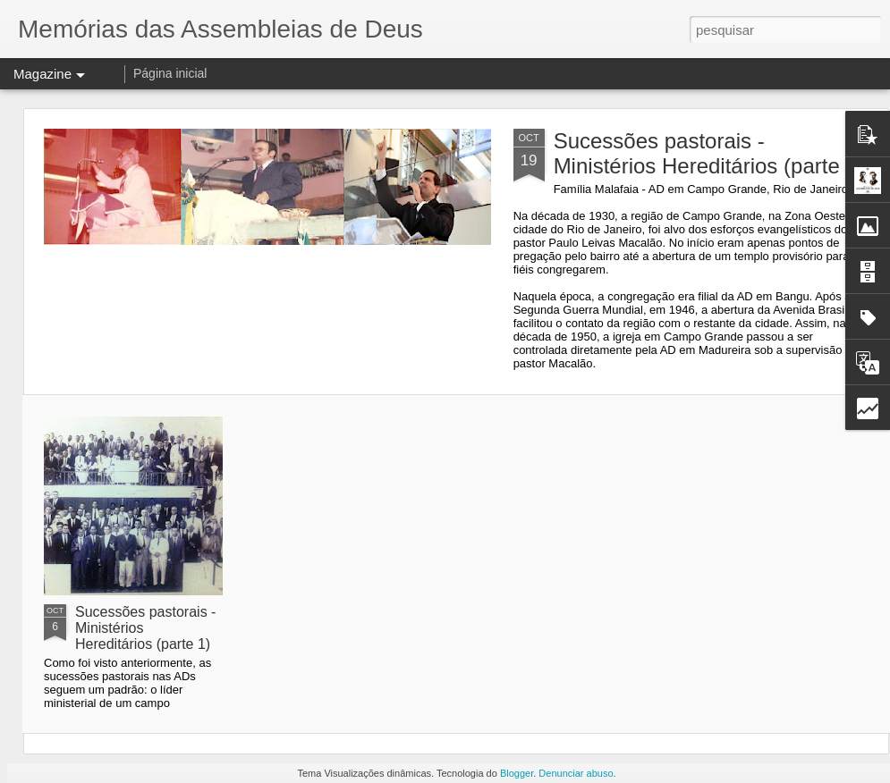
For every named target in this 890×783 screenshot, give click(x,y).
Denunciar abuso (575, 773)
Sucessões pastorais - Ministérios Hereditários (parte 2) (709, 153)
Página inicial (170, 73)
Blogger (516, 773)
